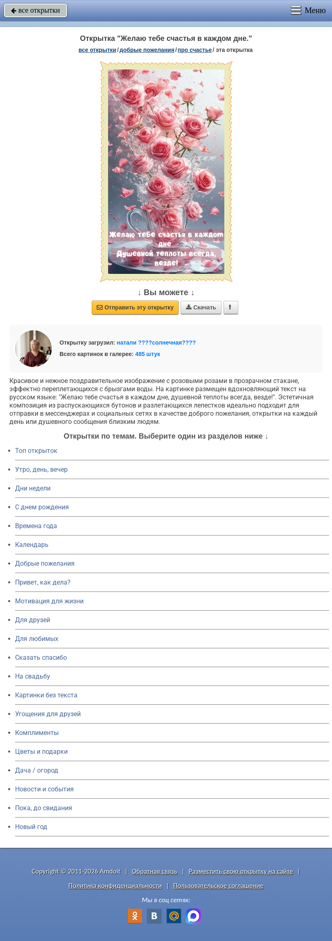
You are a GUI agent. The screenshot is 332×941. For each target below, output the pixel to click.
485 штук (147, 354)
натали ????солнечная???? (156, 342)
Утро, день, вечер (41, 469)
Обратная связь (154, 871)
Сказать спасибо (41, 657)
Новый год (31, 827)
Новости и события (44, 789)
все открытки (35, 10)
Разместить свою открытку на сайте (241, 871)
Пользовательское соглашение (218, 885)
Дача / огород (36, 770)
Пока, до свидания (43, 808)
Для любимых (36, 639)
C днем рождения (42, 507)
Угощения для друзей (48, 714)
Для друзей (32, 620)
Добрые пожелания (45, 563)
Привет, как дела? (43, 582)
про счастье (195, 50)
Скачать (201, 307)
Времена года (36, 526)
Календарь (32, 545)
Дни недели (33, 488)
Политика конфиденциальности (115, 885)
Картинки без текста (46, 695)
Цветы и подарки (41, 751)
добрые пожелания (147, 50)
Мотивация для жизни (49, 601)
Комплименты (37, 733)
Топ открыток (36, 451)
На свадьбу (32, 676)
